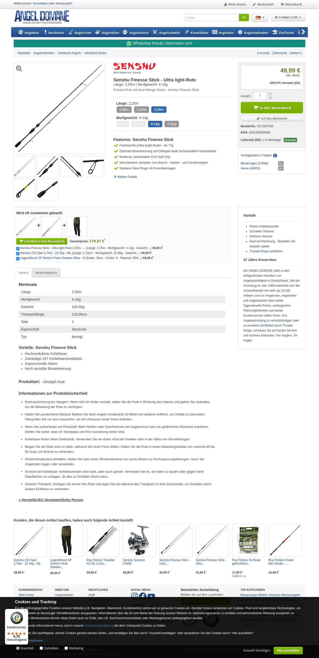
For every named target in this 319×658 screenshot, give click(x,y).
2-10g (138, 124)
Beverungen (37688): (255, 163)
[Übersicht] (280, 53)
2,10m (141, 109)
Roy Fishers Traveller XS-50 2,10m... (100, 561)
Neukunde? (64, 3)
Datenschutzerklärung (99, 625)
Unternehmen (64, 595)
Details (23, 272)
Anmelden (40, 3)
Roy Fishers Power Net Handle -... (281, 561)
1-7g (122, 124)
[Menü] (25, 612)
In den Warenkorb (272, 107)
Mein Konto (235, 4)
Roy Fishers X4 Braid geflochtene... (246, 561)
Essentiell (26, 648)
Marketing (76, 648)
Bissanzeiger (249, 595)
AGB (91, 595)
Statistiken (51, 648)
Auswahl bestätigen (256, 650)
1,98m (124, 109)
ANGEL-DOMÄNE (44, 17)
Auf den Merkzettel (271, 118)
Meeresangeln (290, 595)
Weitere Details (125, 177)
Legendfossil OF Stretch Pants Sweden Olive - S (52, 258)
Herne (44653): (251, 168)
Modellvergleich (46, 272)
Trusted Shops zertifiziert (265, 251)
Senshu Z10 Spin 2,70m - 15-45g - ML (45, 253)
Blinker (263, 595)
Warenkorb (291, 4)
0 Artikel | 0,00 (288, 17)
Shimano (274, 595)
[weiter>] (296, 53)
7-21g (171, 124)
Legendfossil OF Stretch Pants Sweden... (61, 563)
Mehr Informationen (29, 640)
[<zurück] (263, 53)
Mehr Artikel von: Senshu (127, 72)
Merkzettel (263, 4)
